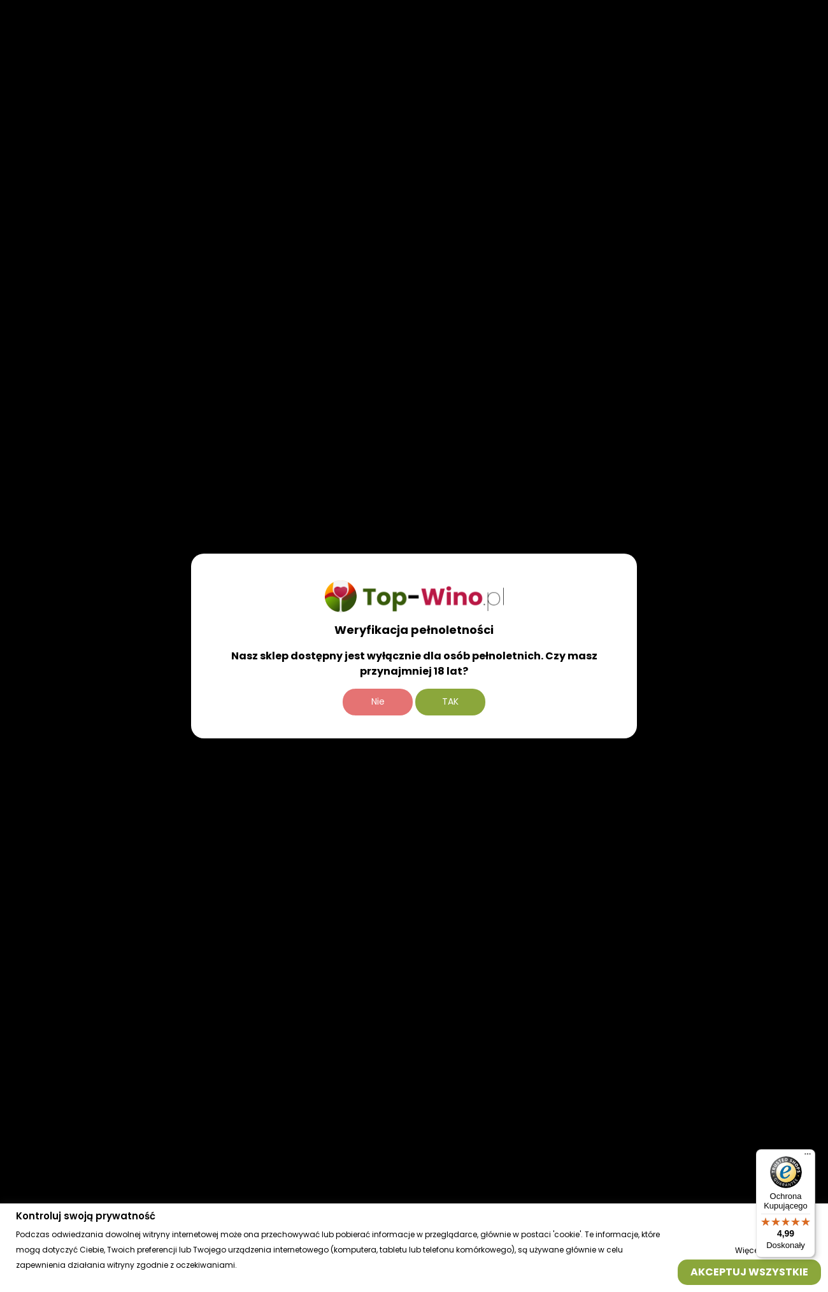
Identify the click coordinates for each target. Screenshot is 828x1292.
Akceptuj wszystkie (749, 1271)
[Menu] (807, 1157)
